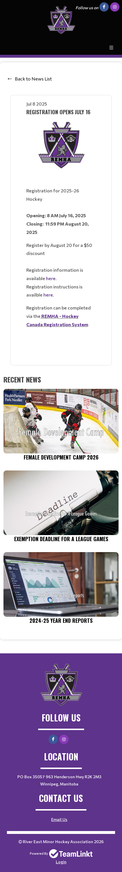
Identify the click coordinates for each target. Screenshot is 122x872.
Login (61, 861)
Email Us (59, 819)
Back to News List (33, 78)
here (51, 278)
